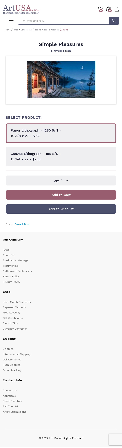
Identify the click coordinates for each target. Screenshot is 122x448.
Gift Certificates (13, 317)
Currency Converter (15, 328)
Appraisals (9, 395)
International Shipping (16, 354)
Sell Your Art (10, 406)
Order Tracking (12, 370)
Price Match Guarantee (17, 301)
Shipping (8, 348)
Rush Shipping (11, 364)
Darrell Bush (61, 51)
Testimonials (11, 265)
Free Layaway (11, 312)
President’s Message (15, 260)
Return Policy (11, 276)
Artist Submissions (14, 411)
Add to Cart (61, 195)
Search (114, 21)
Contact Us (10, 390)
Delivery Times (12, 359)
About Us (8, 255)
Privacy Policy (11, 281)
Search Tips (10, 323)
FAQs (6, 249)
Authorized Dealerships (17, 270)
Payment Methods (14, 307)
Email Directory (12, 401)
